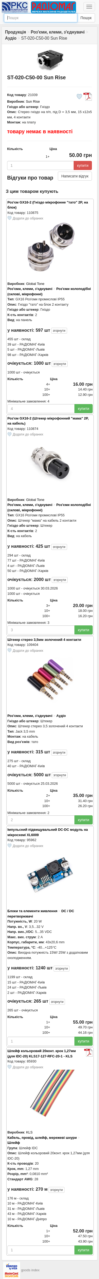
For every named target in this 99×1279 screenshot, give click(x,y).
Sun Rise (33, 101)
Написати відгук (74, 176)
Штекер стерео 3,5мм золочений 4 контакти (44, 640)
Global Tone (35, 284)
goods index (30, 1270)
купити (82, 165)
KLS (29, 1132)
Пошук (86, 18)
